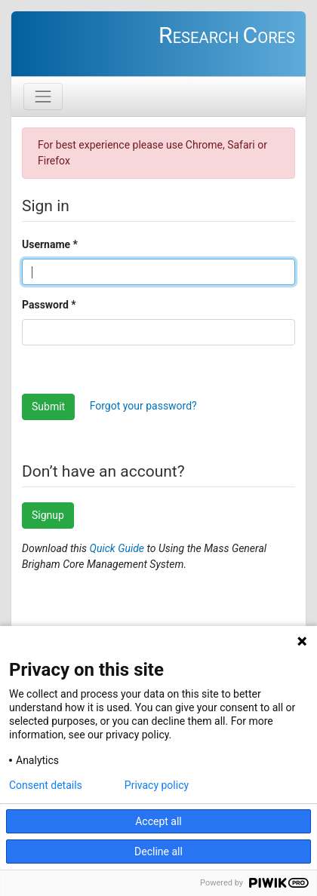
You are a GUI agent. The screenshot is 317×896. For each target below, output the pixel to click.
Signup (48, 515)
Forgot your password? (143, 406)
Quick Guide (118, 548)
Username (46, 244)
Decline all (158, 851)
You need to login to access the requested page (158, 49)
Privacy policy (157, 785)
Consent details (45, 785)
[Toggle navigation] (43, 96)
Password (45, 305)
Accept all (158, 821)
